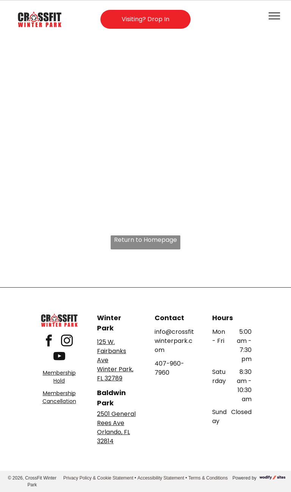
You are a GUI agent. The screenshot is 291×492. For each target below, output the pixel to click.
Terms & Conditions (208, 478)
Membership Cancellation (59, 397)
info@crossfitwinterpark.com (174, 340)
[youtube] (59, 357)
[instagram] (67, 342)
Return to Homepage (145, 239)
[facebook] (48, 342)
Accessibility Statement (161, 478)
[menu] (274, 16)
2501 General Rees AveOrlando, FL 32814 (116, 427)
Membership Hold (59, 377)
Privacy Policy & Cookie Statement (98, 478)
